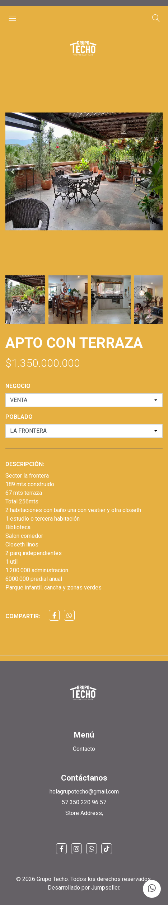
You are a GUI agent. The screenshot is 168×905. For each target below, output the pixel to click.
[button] (12, 171)
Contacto (84, 748)
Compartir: (22, 616)
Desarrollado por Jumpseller (83, 887)
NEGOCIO (18, 386)
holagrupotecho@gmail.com (84, 791)
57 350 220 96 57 (84, 802)
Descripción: (24, 464)
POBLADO (19, 416)
